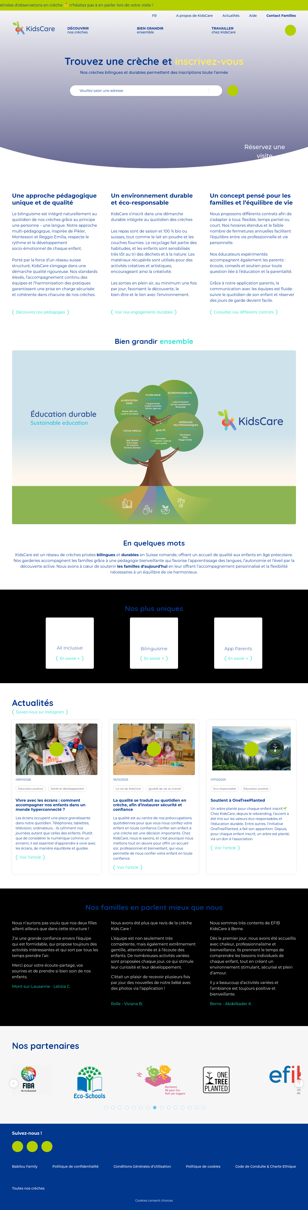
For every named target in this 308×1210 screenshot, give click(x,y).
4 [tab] (126, 1107)
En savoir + (70, 658)
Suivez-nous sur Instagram (40, 712)
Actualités (230, 15)
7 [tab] (147, 1107)
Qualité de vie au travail (164, 788)
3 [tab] (120, 1107)
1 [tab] (106, 1107)
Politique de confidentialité (75, 1166)
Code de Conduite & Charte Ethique (265, 1166)
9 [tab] (161, 1107)
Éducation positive (30, 788)
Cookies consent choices (154, 1200)
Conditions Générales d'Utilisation (142, 1166)
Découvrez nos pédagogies (40, 312)
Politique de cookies (203, 1166)
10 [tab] (168, 1107)
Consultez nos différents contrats (244, 312)
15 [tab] (203, 1107)
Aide (253, 15)
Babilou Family (25, 1166)
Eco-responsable (224, 788)
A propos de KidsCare (194, 15)
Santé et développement (67, 788)
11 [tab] (175, 1107)
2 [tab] (113, 1107)
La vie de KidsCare (128, 788)
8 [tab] (154, 1107)
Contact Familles (281, 15)
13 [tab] (189, 1107)
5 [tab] (133, 1107)
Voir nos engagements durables (144, 312)
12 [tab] (182, 1107)
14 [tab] (196, 1107)
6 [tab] (140, 1107)
